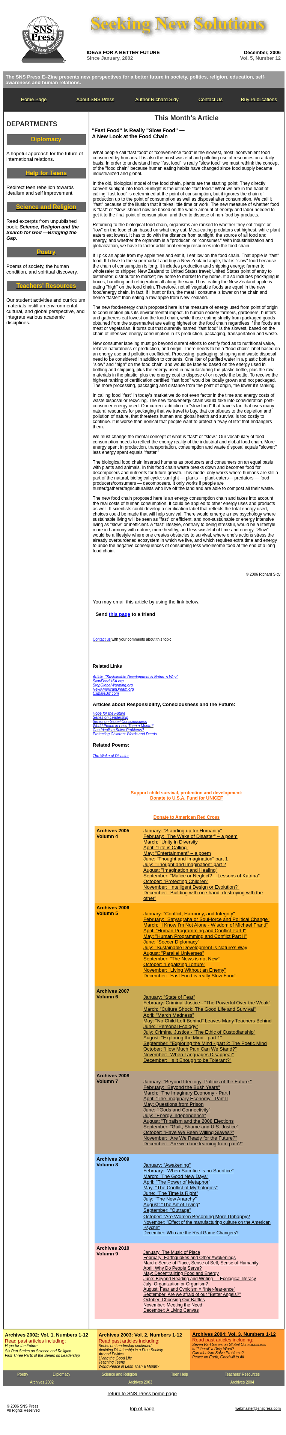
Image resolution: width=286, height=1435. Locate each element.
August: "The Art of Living (170, 1204)
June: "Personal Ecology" (170, 1026)
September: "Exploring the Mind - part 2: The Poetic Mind (205, 1043)
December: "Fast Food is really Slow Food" (189, 975)
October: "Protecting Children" (175, 881)
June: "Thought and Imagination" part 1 (185, 859)
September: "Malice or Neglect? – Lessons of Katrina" (201, 876)
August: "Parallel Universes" (173, 953)
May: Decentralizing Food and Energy (181, 1273)
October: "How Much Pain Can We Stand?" (190, 1049)
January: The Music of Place (171, 1252)
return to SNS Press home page (142, 1393)
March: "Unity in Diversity (170, 842)
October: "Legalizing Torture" (174, 964)
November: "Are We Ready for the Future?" (190, 1138)
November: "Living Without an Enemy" (184, 970)
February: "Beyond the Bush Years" (181, 1087)
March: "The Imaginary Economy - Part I (186, 1093)
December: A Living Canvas (171, 1310)
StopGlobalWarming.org (113, 685)
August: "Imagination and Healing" (180, 870)
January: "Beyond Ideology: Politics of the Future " (197, 1081)
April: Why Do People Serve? (172, 1268)
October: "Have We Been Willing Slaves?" (188, 1132)
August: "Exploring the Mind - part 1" (182, 1037)
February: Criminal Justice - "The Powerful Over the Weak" (206, 1003)
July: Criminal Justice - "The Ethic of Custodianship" (199, 1032)
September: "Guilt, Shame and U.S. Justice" (190, 1127)
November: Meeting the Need (172, 1305)
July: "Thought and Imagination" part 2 (184, 864)
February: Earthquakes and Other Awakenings (189, 1257)
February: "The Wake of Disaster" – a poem (190, 836)
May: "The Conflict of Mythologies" (180, 1187)
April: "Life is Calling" (165, 847)
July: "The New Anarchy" (170, 1199)
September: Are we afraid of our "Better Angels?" (192, 1294)
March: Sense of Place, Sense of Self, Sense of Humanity (201, 1263)
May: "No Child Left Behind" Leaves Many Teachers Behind (207, 1021)
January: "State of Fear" (169, 997)
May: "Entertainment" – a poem (177, 853)
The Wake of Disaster (111, 756)
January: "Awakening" (167, 1165)
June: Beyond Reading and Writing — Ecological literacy (199, 1278)
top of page (142, 1408)
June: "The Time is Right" (170, 1193)
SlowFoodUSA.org (108, 681)
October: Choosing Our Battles (174, 1299)
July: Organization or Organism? (175, 1284)
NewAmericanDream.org (113, 689)
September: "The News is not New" (181, 959)
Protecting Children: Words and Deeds (125, 734)
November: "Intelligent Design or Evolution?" (191, 887)
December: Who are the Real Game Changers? (190, 1232)
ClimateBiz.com (106, 693)
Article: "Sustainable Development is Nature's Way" (135, 677)
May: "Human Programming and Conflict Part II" (195, 936)
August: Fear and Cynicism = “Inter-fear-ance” (189, 1289)
